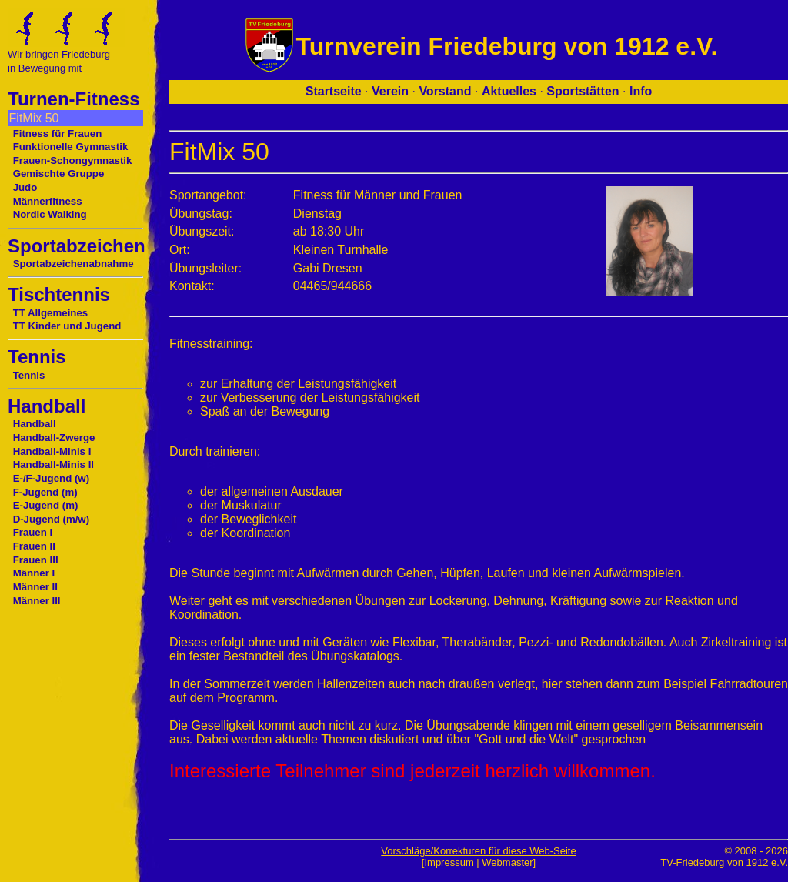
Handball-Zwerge (54, 437)
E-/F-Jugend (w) (51, 478)
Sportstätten (582, 91)
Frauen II (34, 546)
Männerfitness (47, 201)
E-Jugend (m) (45, 505)
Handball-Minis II (53, 464)
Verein (390, 91)
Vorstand (445, 91)
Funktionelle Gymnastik (71, 146)
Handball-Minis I (52, 451)
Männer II (35, 587)
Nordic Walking (50, 214)
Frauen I (33, 532)
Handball (34, 423)
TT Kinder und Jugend (67, 326)
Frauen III (35, 560)
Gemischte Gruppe (59, 173)
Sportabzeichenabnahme (73, 263)
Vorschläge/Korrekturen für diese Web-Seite (478, 851)
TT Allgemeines (50, 313)
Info (640, 91)
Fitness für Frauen (57, 133)
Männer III (37, 600)
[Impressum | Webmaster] (479, 862)
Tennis (29, 375)
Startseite (334, 91)
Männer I (34, 573)
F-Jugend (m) (45, 492)
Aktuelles (509, 91)
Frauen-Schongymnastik (72, 160)
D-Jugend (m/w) (51, 519)
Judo (25, 187)
